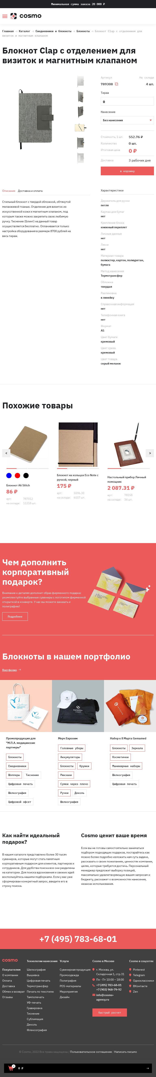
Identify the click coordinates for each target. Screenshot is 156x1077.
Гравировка (34, 1008)
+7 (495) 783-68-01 (78, 938)
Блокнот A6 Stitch (18, 485)
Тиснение (127, 120)
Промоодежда (69, 975)
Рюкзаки (66, 775)
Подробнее (15, 616)
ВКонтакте (140, 986)
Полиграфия (68, 980)
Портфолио (9, 669)
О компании (10, 975)
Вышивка (33, 975)
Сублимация (35, 1019)
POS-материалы (70, 986)
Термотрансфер (37, 986)
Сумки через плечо (74, 784)
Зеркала (137, 748)
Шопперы (14, 775)
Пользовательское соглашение (91, 1052)
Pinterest (139, 969)
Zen (135, 991)
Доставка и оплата (30, 191)
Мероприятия (69, 991)
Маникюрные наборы (126, 766)
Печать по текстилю (40, 991)
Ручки (64, 793)
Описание (8, 191)
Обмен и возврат (13, 991)
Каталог (24, 30)
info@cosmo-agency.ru (105, 997)
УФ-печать (34, 1002)
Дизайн (64, 997)
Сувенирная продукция (75, 969)
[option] (36, 119)
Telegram (139, 975)
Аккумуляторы (70, 757)
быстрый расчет (151, 16)
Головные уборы (71, 748)
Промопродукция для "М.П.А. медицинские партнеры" (21, 743)
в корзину (127, 171)
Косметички (120, 757)
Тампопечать (35, 997)
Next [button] (150, 453)
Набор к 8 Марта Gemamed (128, 738)
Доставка (8, 986)
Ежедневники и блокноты (53, 30)
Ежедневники (17, 766)
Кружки (84, 766)
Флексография (37, 1030)
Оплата (7, 980)
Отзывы (7, 997)
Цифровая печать (20, 784)
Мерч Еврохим (68, 738)
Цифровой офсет (19, 802)
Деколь (79, 793)
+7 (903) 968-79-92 (108, 989)
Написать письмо (125, 1052)
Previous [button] (6, 453)
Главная (8, 30)
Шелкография (17, 793)
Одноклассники (143, 980)
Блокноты (83, 30)
